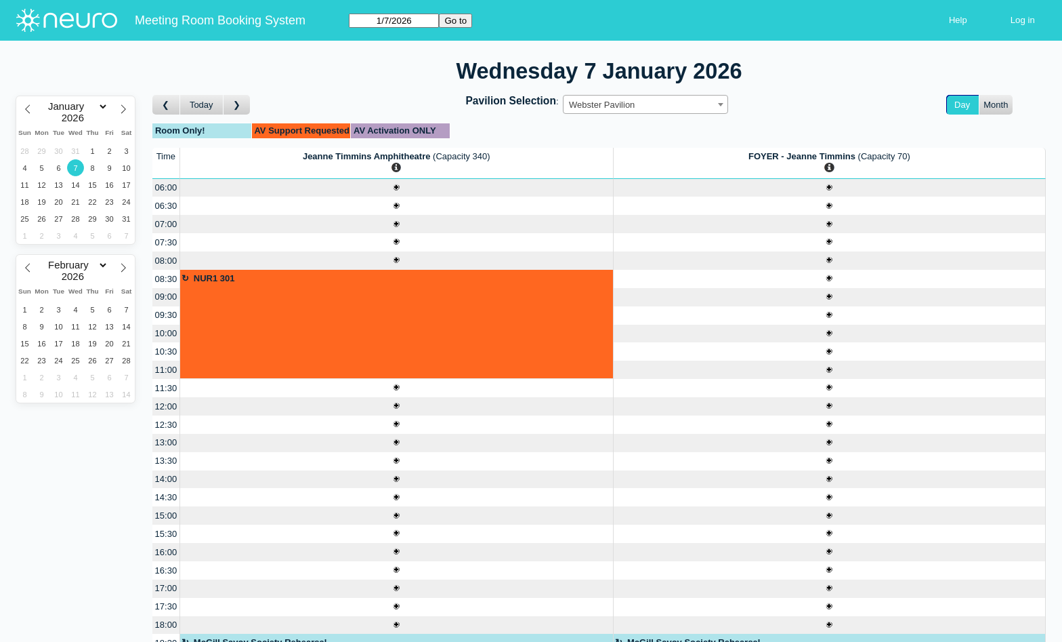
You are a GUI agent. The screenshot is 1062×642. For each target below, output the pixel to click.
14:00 (166, 479)
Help (958, 20)
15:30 (166, 534)
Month (995, 105)
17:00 (166, 588)
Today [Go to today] (201, 105)
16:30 (166, 570)
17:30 (166, 606)
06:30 (166, 206)
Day (962, 105)
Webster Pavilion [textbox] (602, 105)
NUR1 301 (214, 278)
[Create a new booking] (396, 188)
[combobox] (645, 104)
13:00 (166, 442)
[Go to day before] (166, 105)
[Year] (76, 118)
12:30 (166, 425)
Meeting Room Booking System (220, 20)
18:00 (166, 625)
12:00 (166, 406)
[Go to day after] (237, 105)
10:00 (166, 333)
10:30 (166, 351)
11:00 (166, 370)
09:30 (166, 315)
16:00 (166, 552)
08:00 (166, 261)
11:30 (166, 388)
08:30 (166, 279)
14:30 (166, 497)
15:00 (166, 515)
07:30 (166, 242)
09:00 (166, 297)
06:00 (166, 187)
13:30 (166, 461)
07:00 (166, 224)
